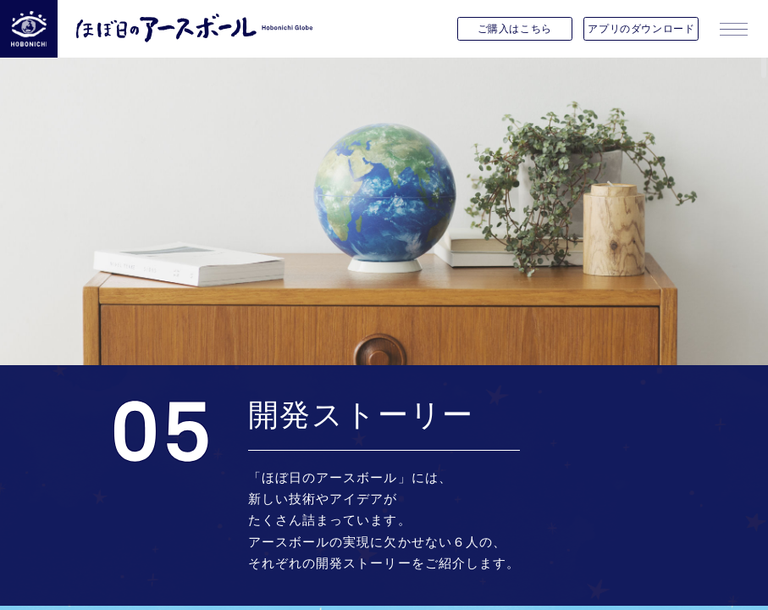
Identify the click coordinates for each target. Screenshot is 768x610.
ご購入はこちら (515, 28)
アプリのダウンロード (641, 28)
